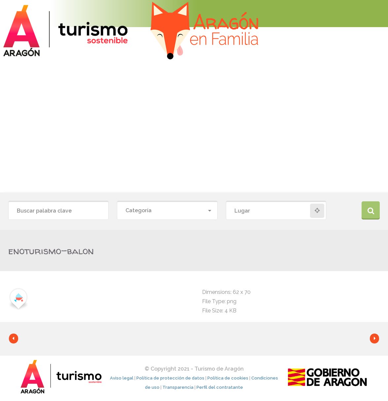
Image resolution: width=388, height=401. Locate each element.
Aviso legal (121, 378)
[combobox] (167, 211)
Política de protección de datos (170, 378)
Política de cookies (227, 378)
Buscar (371, 210)
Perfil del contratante (219, 387)
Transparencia (178, 387)
